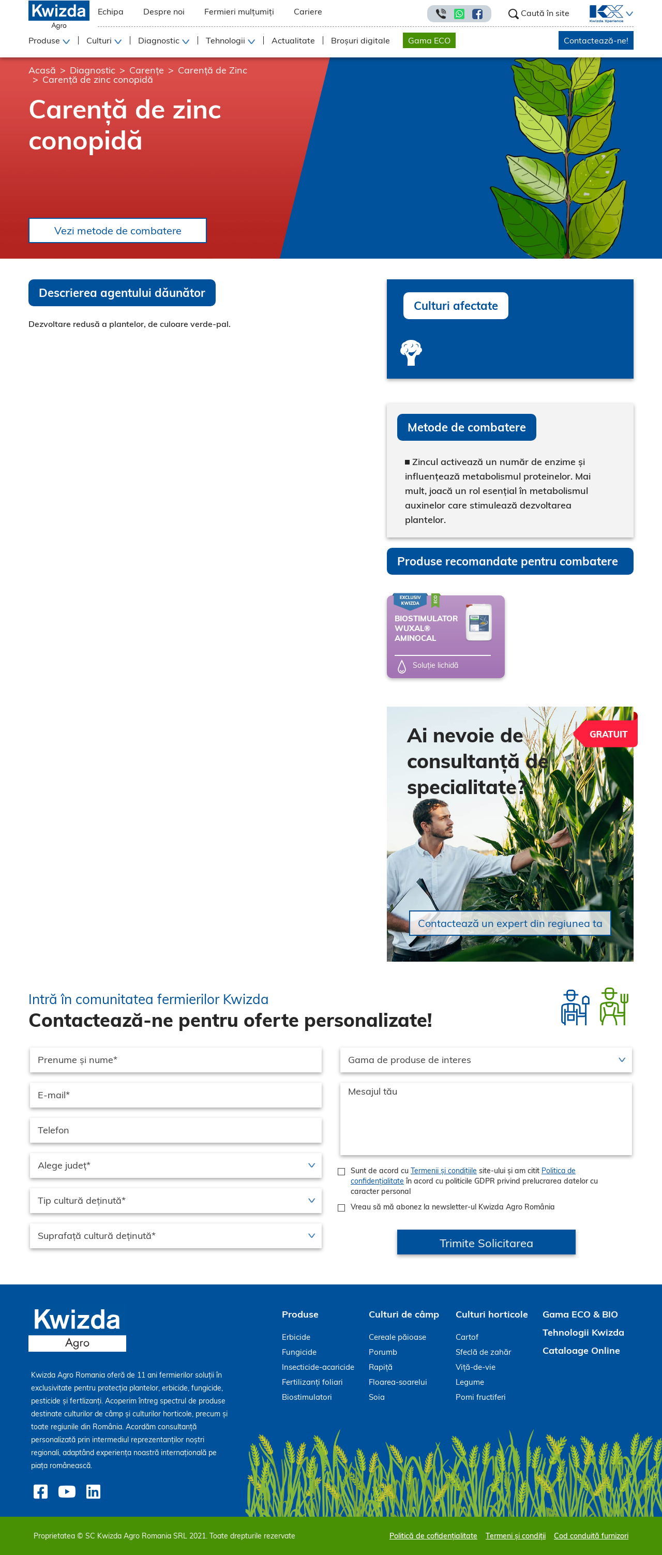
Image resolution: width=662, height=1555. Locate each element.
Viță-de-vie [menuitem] (475, 1367)
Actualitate (293, 40)
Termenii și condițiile (444, 1170)
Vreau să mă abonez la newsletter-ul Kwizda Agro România (453, 1207)
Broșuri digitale (360, 40)
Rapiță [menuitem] (381, 1367)
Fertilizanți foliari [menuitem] (312, 1382)
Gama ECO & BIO (580, 1314)
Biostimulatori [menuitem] (307, 1397)
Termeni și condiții (516, 1536)
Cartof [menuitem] (467, 1337)
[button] (628, 14)
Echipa (111, 11)
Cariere (308, 11)
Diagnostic (92, 70)
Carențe (146, 70)
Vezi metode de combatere (118, 230)
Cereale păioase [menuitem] (397, 1337)
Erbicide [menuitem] (296, 1337)
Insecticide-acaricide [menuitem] (318, 1367)
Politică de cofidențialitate (433, 1536)
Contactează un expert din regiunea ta (510, 923)
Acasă (42, 70)
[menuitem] (600, 14)
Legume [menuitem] (470, 1382)
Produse (300, 1314)
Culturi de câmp (404, 1314)
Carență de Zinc (212, 70)
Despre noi (164, 11)
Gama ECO (429, 40)
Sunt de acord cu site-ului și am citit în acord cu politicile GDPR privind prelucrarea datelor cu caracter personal (474, 1181)
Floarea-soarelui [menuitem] (398, 1382)
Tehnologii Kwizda (583, 1332)
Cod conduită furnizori (591, 1536)
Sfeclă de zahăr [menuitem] (483, 1352)
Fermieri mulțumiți (239, 11)
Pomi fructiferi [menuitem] (481, 1397)
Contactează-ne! (596, 40)
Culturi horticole (492, 1314)
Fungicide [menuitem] (299, 1352)
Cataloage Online (581, 1350)
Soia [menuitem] (377, 1397)
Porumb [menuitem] (383, 1352)
